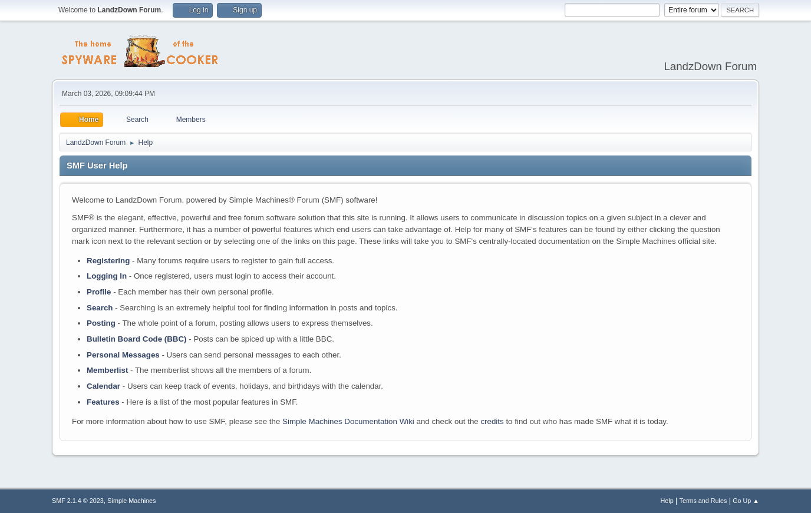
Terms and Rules (703, 500)
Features (103, 402)
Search (100, 307)
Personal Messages (123, 354)
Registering (108, 260)
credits (491, 421)
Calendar (103, 386)
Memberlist (107, 370)
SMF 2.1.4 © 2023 (78, 500)
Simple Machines (131, 500)
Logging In (107, 276)
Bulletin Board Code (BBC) (137, 339)
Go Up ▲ (746, 500)
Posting (101, 323)
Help (667, 500)
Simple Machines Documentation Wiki (348, 421)
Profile (99, 291)
